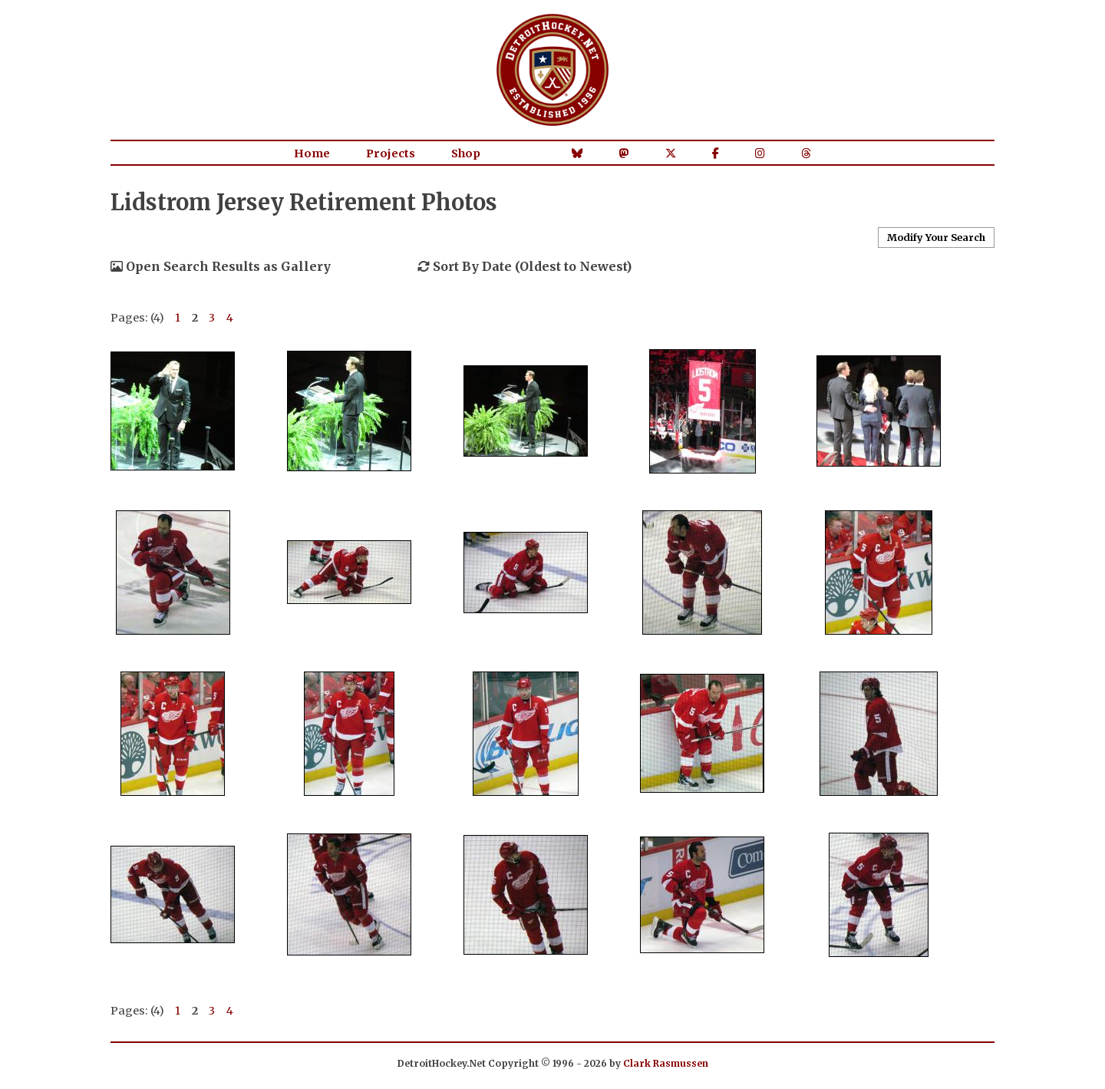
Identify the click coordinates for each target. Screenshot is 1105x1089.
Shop (465, 153)
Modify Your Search (936, 237)
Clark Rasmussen (665, 1063)
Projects (390, 153)
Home (312, 153)
